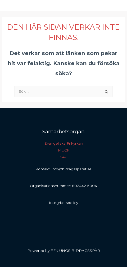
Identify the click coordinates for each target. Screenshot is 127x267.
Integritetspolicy (63, 203)
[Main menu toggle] (116, 5)
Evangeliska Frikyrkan (63, 143)
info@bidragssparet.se (72, 169)
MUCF (63, 150)
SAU (63, 157)
